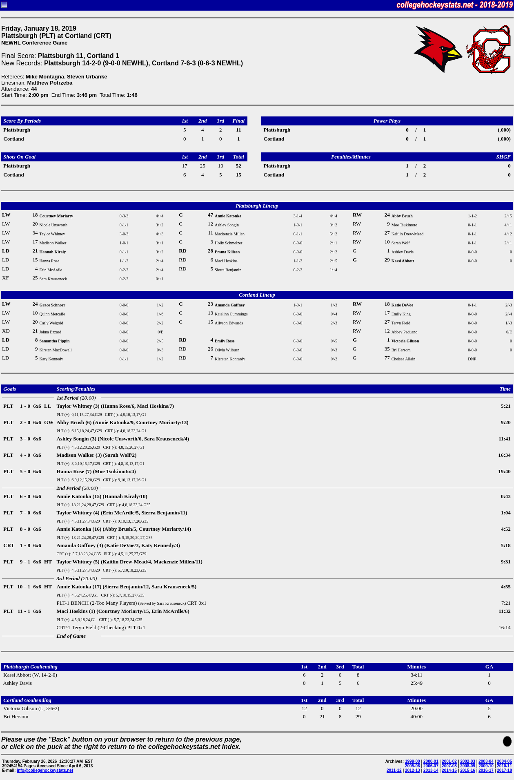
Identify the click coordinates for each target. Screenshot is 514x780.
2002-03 (467, 761)
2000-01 (430, 761)
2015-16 (467, 770)
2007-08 (449, 766)
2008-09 (467, 766)
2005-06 (412, 766)
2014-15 (449, 770)
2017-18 (504, 770)
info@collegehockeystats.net (45, 770)
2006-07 (430, 766)
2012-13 (412, 770)
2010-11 (504, 766)
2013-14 (430, 770)
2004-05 (504, 761)
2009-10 (486, 766)
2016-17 (486, 770)
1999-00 (412, 761)
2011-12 (394, 770)
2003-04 (486, 761)
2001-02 (449, 761)
